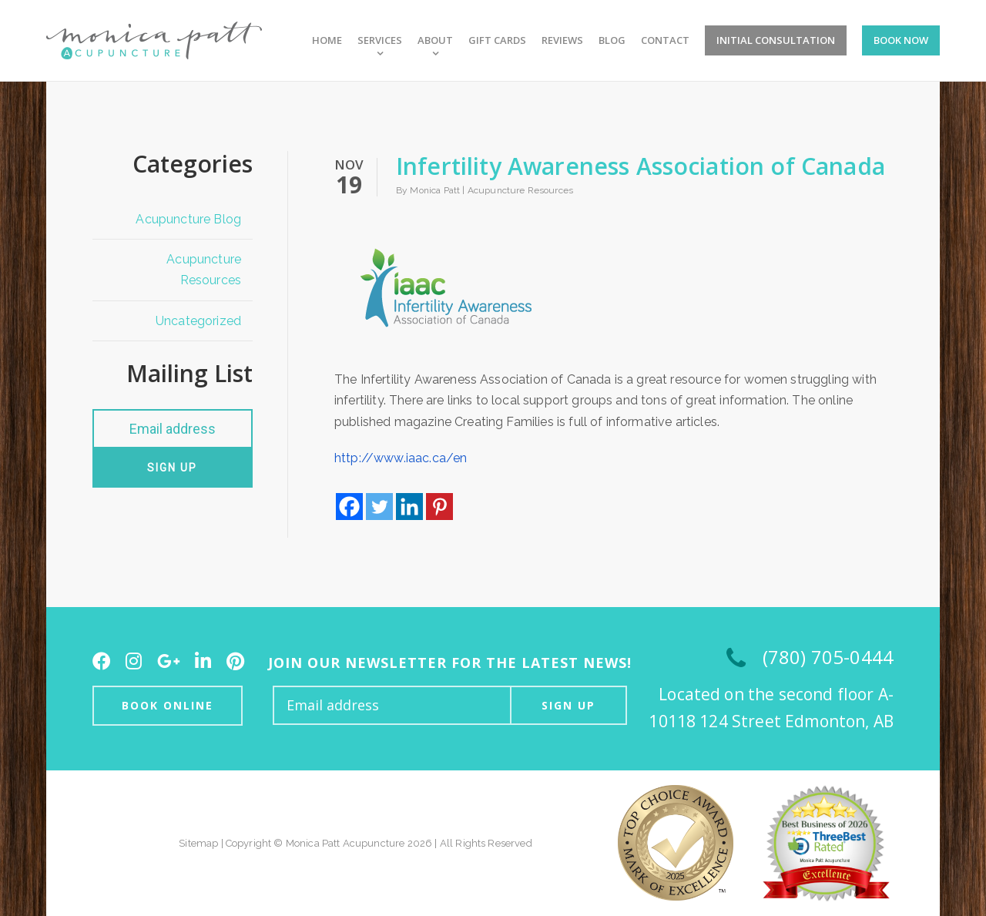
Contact (665, 40)
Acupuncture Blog (188, 219)
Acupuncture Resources (203, 269)
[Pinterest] (439, 506)
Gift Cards (497, 40)
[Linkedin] (409, 506)
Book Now (901, 40)
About (435, 40)
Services (379, 40)
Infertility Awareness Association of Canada (640, 166)
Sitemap (198, 843)
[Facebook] (349, 506)
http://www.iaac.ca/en (400, 458)
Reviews (562, 40)
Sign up (172, 467)
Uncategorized (198, 321)
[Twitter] (379, 506)
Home (327, 40)
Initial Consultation (775, 40)
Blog (612, 40)
